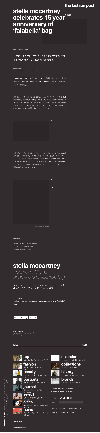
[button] (58, 122)
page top (17, 422)
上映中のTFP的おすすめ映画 (62, 390)
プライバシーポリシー (67, 414)
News (68, 14)
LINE (71, 399)
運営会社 (54, 409)
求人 (81, 409)
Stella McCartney (20, 319)
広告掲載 (63, 409)
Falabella (33, 319)
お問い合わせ (72, 409)
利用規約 (54, 414)
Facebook (68, 399)
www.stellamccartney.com (24, 250)
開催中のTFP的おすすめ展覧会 (62, 392)
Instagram (61, 399)
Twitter (64, 399)
